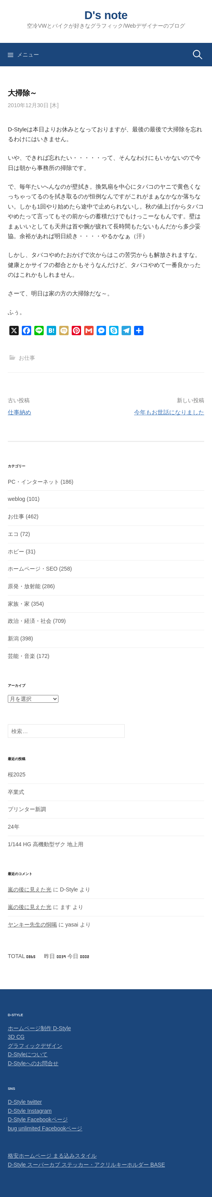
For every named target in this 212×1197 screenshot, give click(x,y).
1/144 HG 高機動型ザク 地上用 (45, 844)
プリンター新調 (27, 809)
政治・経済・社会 (29, 621)
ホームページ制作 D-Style (39, 1028)
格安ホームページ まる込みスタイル (52, 1156)
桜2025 (16, 774)
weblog (16, 499)
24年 (13, 827)
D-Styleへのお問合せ (33, 1063)
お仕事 (27, 358)
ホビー (16, 551)
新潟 (13, 638)
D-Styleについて (28, 1054)
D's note (106, 15)
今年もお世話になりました (169, 412)
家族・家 (19, 604)
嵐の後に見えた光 (29, 889)
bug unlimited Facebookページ (45, 1128)
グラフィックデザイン (35, 1046)
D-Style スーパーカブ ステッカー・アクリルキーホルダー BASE (86, 1165)
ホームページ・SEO (33, 569)
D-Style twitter (25, 1102)
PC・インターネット (33, 482)
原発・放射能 (24, 586)
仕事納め (19, 412)
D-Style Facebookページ (38, 1119)
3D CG (16, 1037)
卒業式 (16, 792)
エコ (13, 534)
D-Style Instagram (30, 1111)
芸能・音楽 (21, 656)
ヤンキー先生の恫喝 (32, 924)
